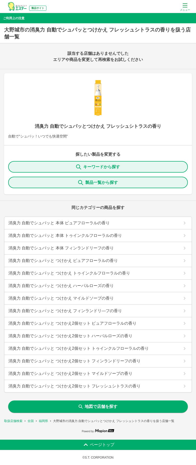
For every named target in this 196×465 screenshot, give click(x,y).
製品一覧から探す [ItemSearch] (98, 182)
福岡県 (43, 421)
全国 (31, 421)
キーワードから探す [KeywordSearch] (98, 167)
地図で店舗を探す (98, 406)
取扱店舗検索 (13, 421)
